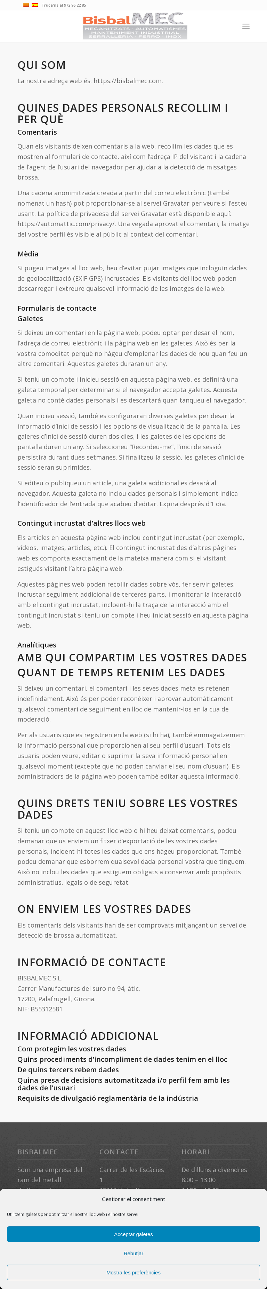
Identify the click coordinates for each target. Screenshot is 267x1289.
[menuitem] (246, 26)
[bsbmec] (133, 26)
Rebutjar (134, 1253)
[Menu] (246, 26)
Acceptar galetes (133, 1234)
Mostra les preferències (133, 1272)
